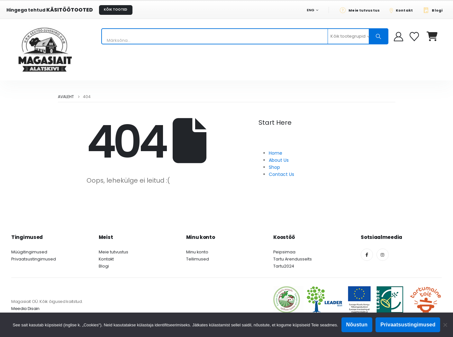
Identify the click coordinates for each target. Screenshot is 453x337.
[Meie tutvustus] (361, 10)
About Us (279, 160)
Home (275, 153)
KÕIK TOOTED (115, 9)
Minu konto (197, 252)
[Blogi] (434, 10)
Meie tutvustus (113, 252)
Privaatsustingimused (33, 259)
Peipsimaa (284, 252)
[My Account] (398, 36)
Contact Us (281, 174)
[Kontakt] (403, 10)
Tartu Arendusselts (292, 259)
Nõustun (357, 324)
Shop (274, 167)
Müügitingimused (29, 252)
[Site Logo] (45, 50)
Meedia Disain (25, 308)
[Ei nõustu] (445, 325)
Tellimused (197, 259)
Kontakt (106, 259)
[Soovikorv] (415, 36)
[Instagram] (382, 255)
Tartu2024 (283, 266)
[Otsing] (378, 36)
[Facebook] (367, 255)
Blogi (104, 266)
